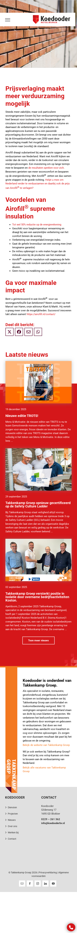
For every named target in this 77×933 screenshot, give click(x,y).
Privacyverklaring (48, 872)
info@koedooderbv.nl (53, 823)
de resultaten (36, 167)
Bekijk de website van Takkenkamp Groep (46, 745)
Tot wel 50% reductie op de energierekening (36, 224)
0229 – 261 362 (50, 819)
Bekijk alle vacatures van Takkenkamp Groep (44, 769)
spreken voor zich (54, 167)
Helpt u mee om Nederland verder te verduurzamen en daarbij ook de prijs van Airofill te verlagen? (37, 183)
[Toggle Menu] (7, 19)
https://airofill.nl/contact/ (41, 314)
